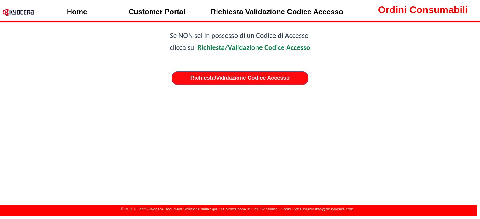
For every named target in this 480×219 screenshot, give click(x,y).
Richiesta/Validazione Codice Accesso (253, 47)
